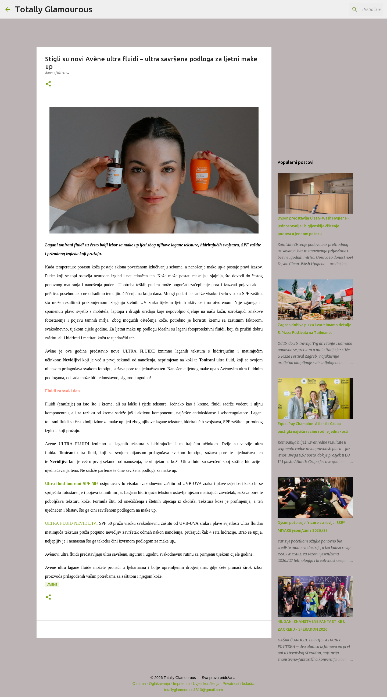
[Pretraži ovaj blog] (354, 9)
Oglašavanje (159, 683)
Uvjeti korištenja (206, 683)
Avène (52, 584)
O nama (139, 683)
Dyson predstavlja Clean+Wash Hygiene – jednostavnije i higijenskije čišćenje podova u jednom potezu (313, 226)
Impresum (181, 683)
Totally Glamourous (53, 9)
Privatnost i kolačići (239, 683)
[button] (48, 84)
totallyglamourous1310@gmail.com (193, 690)
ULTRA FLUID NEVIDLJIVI (71, 523)
